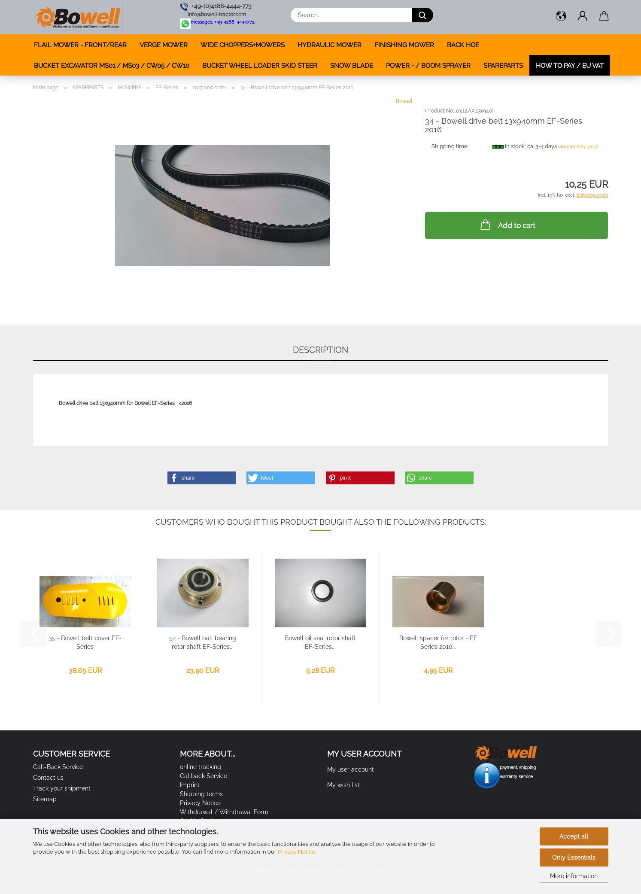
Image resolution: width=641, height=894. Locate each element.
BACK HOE (463, 45)
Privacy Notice (296, 851)
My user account (350, 769)
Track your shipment (62, 788)
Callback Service (203, 775)
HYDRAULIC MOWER (330, 45)
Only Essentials (573, 857)
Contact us (48, 777)
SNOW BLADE (351, 66)
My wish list (343, 784)
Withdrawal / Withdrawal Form (224, 812)
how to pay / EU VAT (570, 66)
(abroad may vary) (578, 146)
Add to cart (507, 224)
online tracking (200, 766)
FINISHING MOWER (404, 45)
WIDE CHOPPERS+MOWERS (243, 45)
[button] (561, 17)
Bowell (404, 101)
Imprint (190, 784)
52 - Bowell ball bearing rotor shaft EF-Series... (202, 642)
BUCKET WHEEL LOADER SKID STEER (259, 66)
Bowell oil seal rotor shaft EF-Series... (320, 642)
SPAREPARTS (503, 66)
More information (574, 876)
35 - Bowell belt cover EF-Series (85, 642)
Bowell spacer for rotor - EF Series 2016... (438, 642)
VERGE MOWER (164, 45)
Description (320, 350)
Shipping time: (449, 146)
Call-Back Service (58, 766)
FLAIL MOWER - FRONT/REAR (80, 45)
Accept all (573, 836)
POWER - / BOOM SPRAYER (428, 66)
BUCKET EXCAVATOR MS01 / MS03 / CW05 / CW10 (111, 66)
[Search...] (422, 15)
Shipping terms (201, 794)
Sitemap (45, 799)
